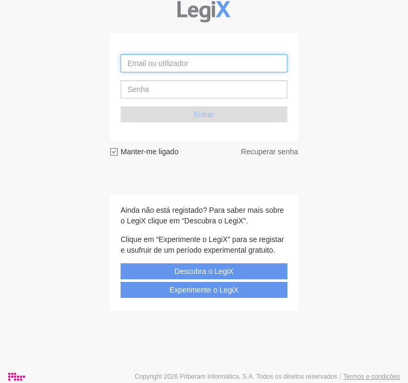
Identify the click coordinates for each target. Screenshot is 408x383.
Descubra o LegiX (203, 271)
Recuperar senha (269, 151)
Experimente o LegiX (204, 290)
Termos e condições (371, 376)
